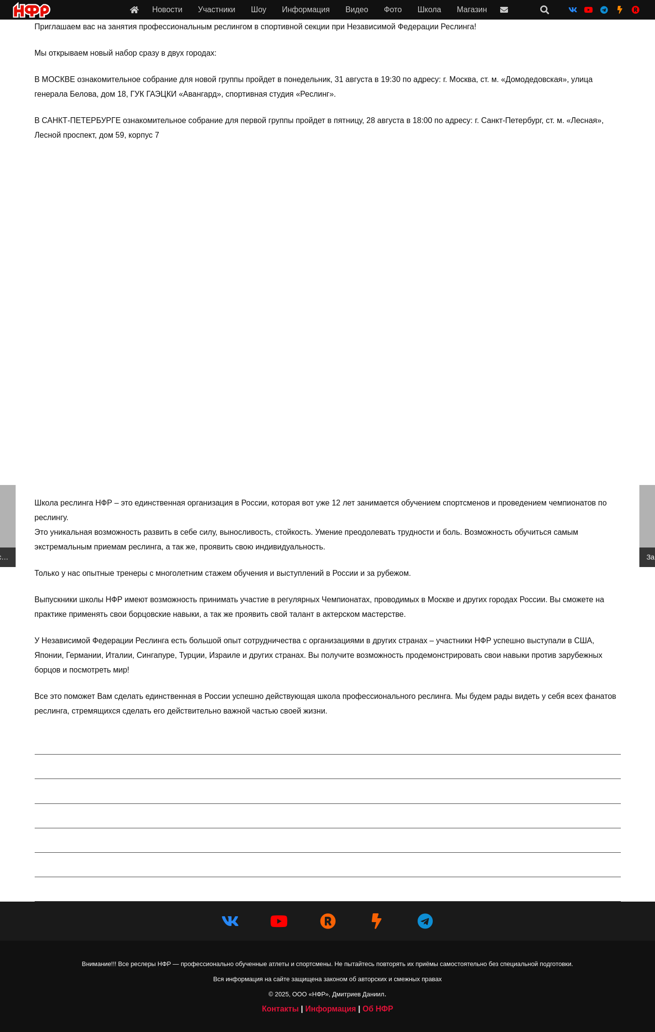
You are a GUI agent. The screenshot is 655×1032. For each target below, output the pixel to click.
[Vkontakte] (573, 10)
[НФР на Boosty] (620, 10)
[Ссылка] (134, 9)
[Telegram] (604, 10)
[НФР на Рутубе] (635, 10)
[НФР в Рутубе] (327, 921)
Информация (330, 1009)
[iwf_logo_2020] (31, 10)
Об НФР (377, 1009)
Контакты (280, 1009)
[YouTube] (588, 10)
